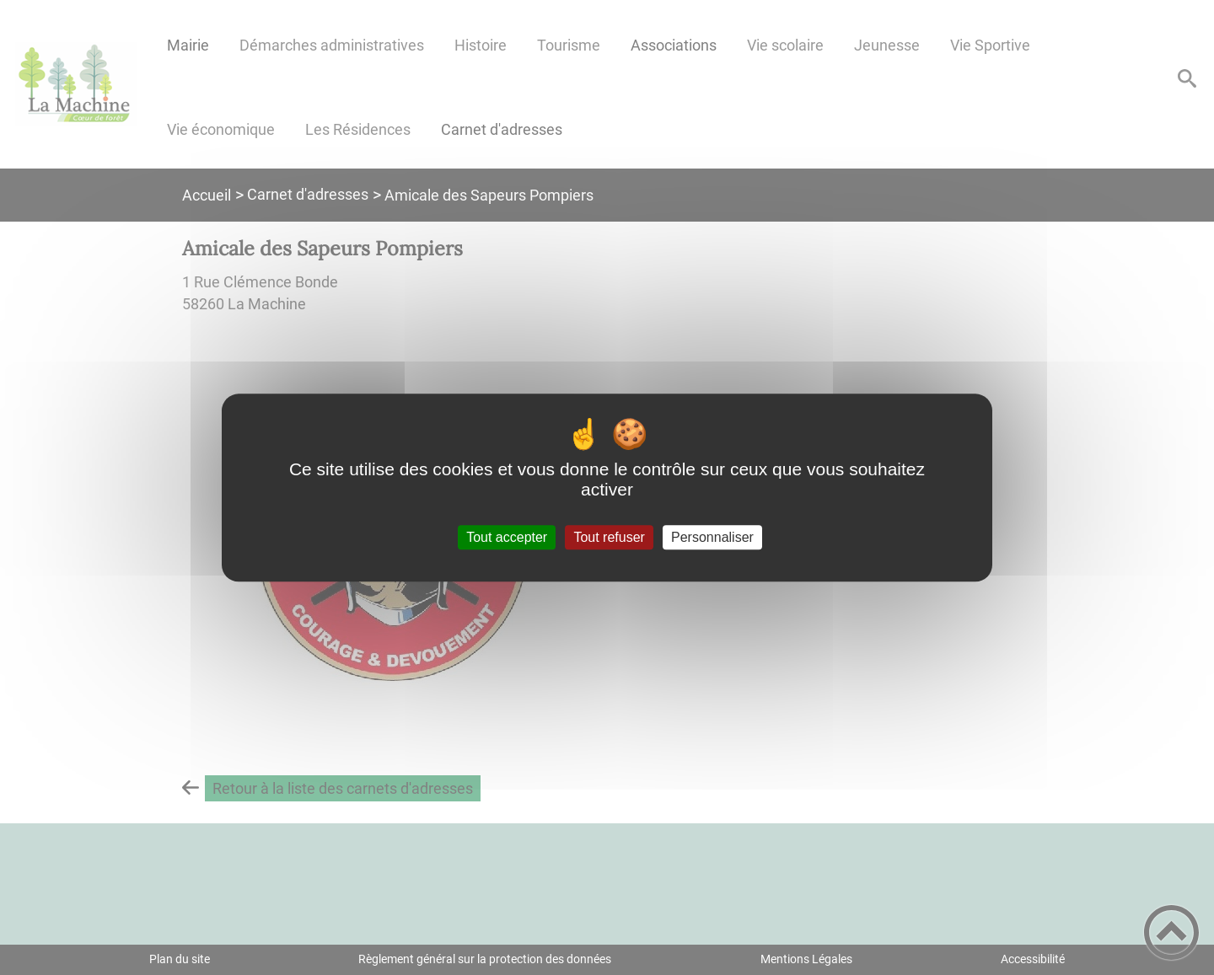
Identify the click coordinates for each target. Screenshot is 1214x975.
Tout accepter (506, 537)
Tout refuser (608, 537)
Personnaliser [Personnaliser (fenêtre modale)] (712, 537)
